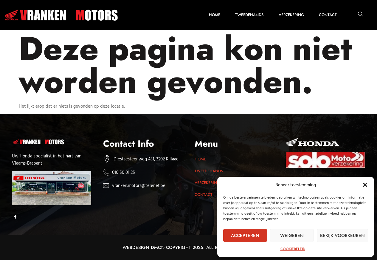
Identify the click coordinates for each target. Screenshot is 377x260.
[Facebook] (17, 217)
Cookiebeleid (292, 249)
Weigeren (292, 235)
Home (214, 15)
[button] (365, 185)
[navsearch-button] (358, 15)
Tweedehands (249, 15)
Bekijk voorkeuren (342, 235)
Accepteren (245, 235)
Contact (328, 15)
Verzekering (291, 15)
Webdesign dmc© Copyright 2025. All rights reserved (188, 247)
